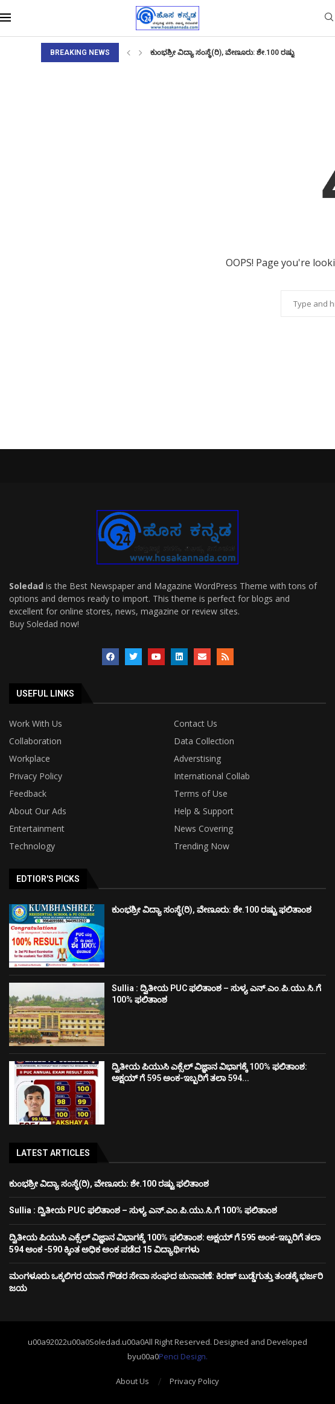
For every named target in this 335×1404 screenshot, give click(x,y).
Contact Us (195, 724)
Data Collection (204, 741)
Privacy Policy (35, 776)
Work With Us (35, 724)
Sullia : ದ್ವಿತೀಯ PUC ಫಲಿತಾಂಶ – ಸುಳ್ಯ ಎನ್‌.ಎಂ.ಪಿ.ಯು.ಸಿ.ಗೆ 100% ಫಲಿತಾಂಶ (143, 1210)
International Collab (212, 776)
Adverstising (197, 759)
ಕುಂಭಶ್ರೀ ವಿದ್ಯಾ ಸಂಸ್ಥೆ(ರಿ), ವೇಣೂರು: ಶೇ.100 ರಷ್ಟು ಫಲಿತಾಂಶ (237, 52)
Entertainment (37, 829)
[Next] (140, 52)
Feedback (27, 794)
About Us (132, 1381)
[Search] (329, 18)
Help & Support (204, 811)
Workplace (29, 759)
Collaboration (35, 741)
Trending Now (201, 846)
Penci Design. (183, 1356)
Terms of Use (201, 794)
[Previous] (128, 52)
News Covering (203, 829)
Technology (32, 846)
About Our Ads (37, 811)
